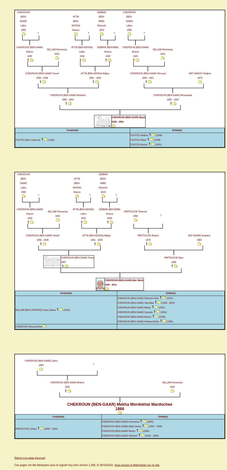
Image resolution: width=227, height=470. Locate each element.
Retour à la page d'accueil (29, 458)
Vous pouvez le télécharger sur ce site (136, 465)
